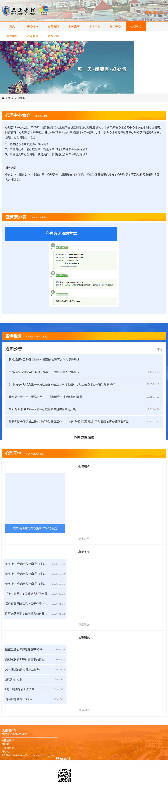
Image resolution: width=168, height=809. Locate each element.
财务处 (5, 751)
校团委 (5, 744)
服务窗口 (53, 26)
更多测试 (84, 710)
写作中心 (115, 26)
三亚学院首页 (154, 12)
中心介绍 (32, 26)
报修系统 (115, 806)
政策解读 (32, 36)
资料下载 (53, 36)
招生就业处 (8, 747)
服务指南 (74, 26)
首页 (12, 26)
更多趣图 (84, 538)
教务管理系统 (117, 802)
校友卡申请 (116, 795)
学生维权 (12, 36)
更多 (160, 349)
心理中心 (136, 26)
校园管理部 (8, 740)
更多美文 (84, 624)
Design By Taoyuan (43, 755)
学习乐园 (94, 26)
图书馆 (114, 799)
